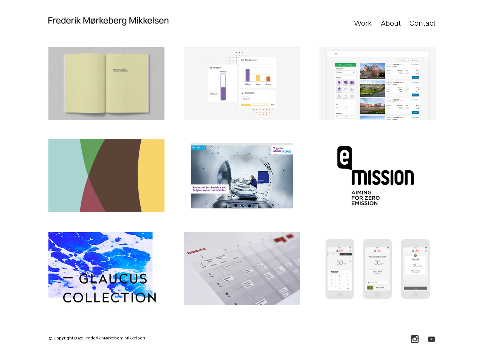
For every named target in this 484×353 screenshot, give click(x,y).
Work (363, 23)
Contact (423, 23)
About (391, 23)
